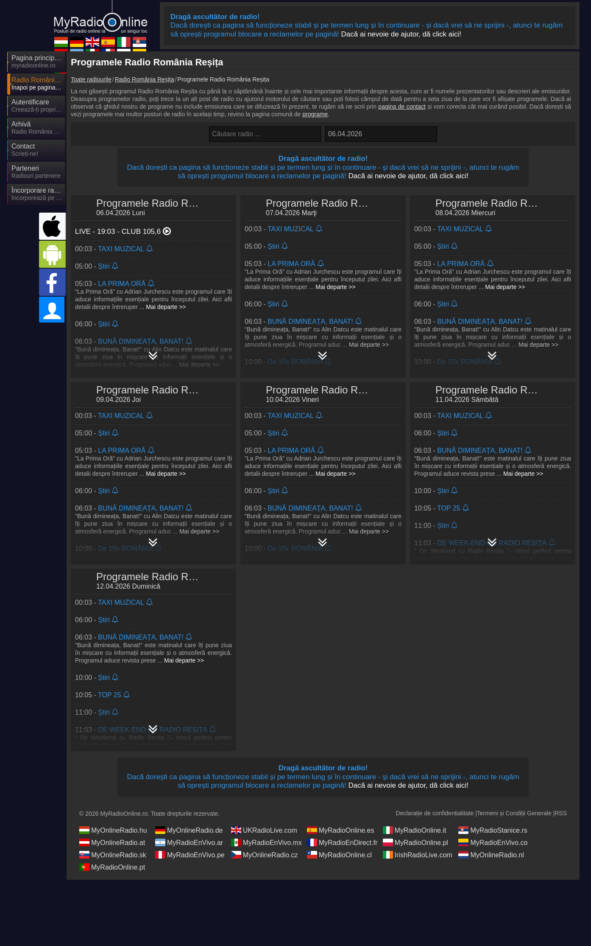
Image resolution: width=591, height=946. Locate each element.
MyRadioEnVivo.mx (266, 842)
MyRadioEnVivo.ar (189, 842)
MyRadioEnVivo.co (492, 842)
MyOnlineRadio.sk (112, 855)
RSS (561, 813)
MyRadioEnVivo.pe (190, 855)
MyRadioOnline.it (414, 830)
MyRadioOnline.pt (112, 867)
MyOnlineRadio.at (112, 842)
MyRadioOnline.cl (339, 855)
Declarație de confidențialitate (435, 813)
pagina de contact (401, 106)
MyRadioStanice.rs (492, 830)
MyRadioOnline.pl (415, 842)
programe (315, 114)
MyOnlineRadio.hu (113, 830)
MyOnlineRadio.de (189, 830)
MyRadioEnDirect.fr (342, 842)
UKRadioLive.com (264, 830)
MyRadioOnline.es (340, 830)
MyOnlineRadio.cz (264, 855)
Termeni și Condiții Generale (514, 813)
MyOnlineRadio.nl (491, 855)
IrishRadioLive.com (417, 855)
